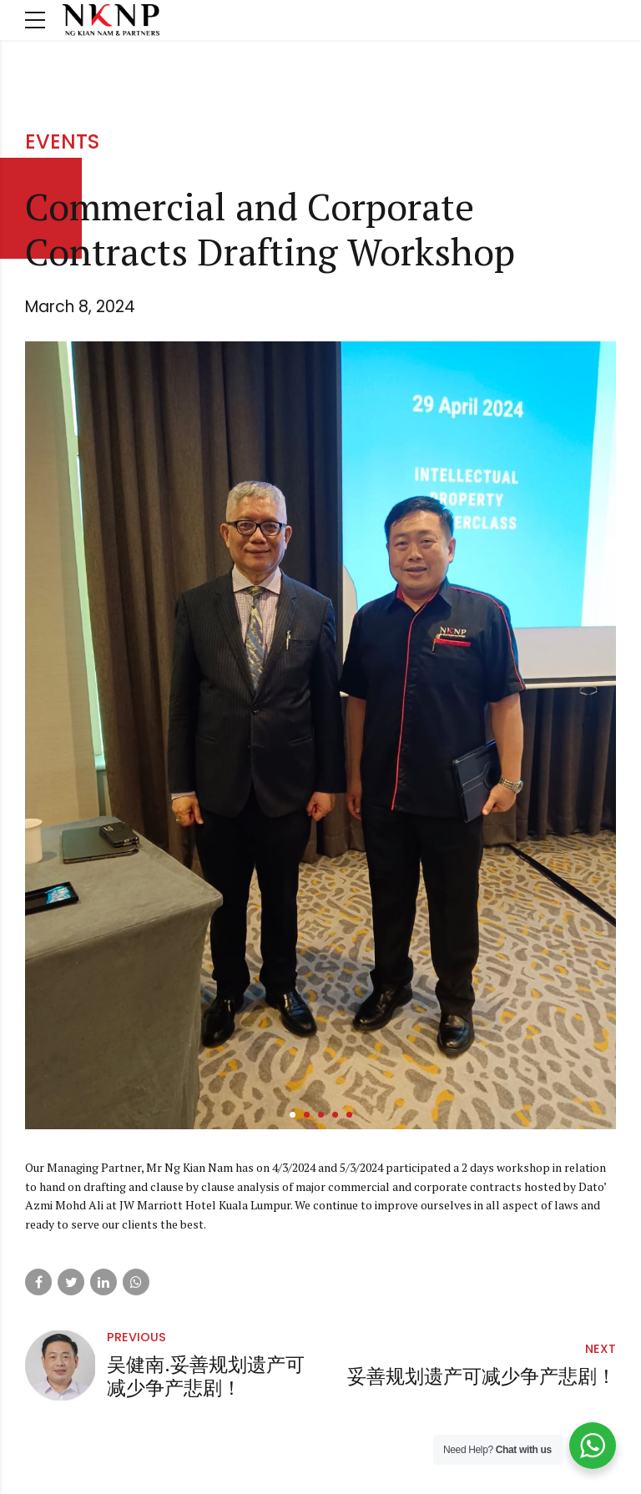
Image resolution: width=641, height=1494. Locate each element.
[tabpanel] (320, 735)
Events (62, 141)
